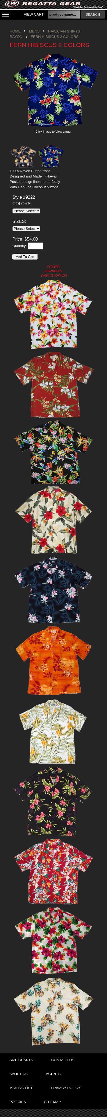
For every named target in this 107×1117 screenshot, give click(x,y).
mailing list (21, 1088)
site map (52, 1102)
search (93, 14)
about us (18, 1074)
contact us (62, 1060)
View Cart (34, 14)
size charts (21, 1060)
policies (17, 1102)
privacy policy (65, 1088)
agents (53, 1074)
